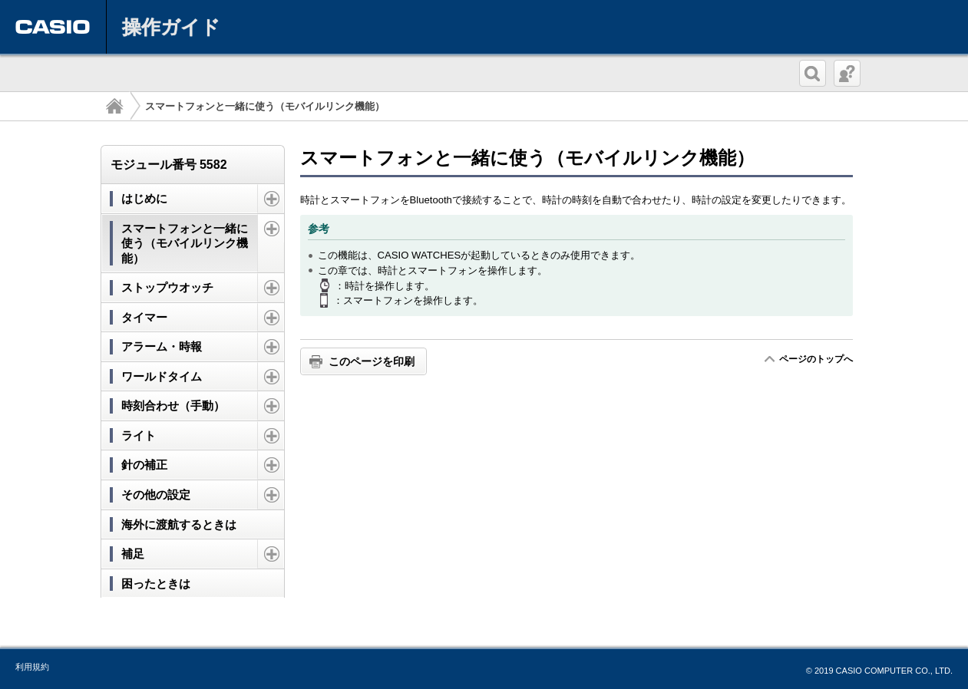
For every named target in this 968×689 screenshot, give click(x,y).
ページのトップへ (815, 359)
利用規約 (32, 666)
